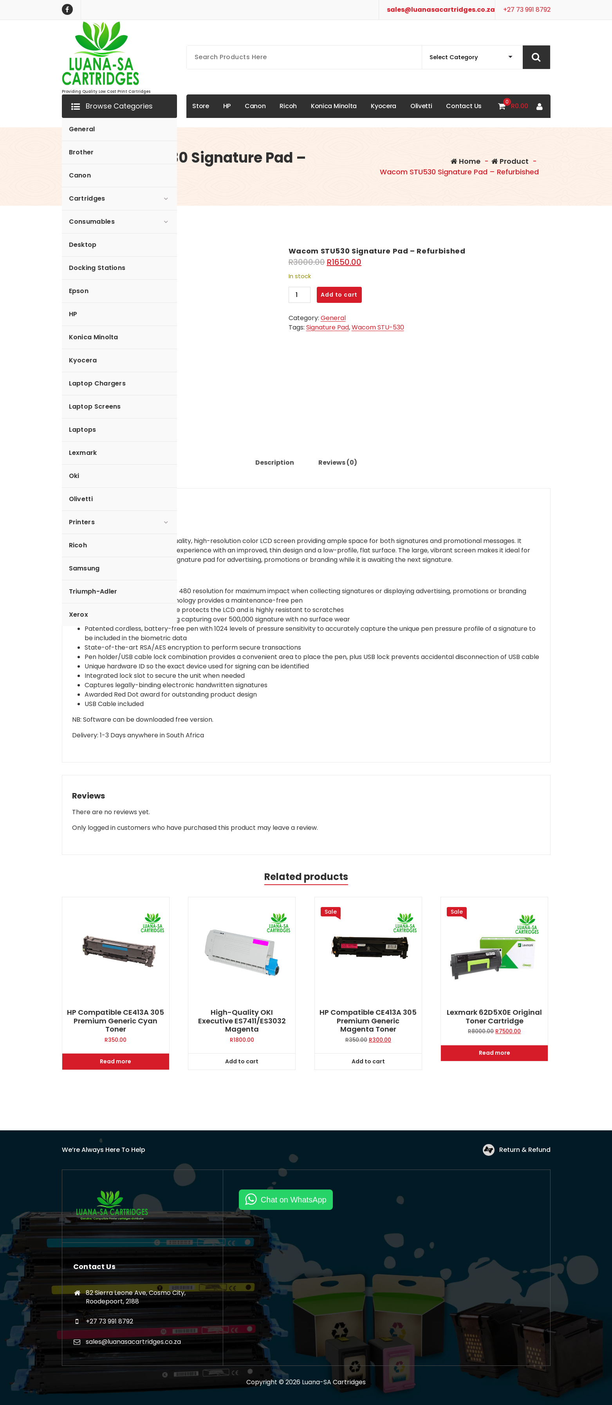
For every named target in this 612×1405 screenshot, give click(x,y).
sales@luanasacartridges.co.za (441, 9)
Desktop (83, 244)
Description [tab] (274, 462)
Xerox (78, 614)
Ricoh (78, 545)
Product (510, 161)
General (82, 129)
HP (73, 314)
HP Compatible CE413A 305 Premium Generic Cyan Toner (115, 1021)
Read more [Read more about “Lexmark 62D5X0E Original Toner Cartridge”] (494, 1053)
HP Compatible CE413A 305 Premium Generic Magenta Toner (368, 1021)
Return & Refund (525, 1149)
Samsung (84, 568)
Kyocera (83, 360)
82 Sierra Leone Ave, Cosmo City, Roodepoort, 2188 (136, 1297)
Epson (79, 290)
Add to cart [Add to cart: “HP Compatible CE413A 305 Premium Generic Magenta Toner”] (368, 1061)
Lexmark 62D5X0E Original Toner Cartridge (494, 1016)
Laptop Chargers (97, 383)
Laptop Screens (95, 406)
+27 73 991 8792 (527, 9)
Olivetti (81, 498)
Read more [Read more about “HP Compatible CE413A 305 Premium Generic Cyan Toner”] (115, 1061)
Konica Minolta (93, 337)
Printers (82, 522)
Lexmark (83, 452)
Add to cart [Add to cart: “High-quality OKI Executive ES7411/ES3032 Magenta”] (241, 1061)
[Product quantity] (300, 295)
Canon (80, 175)
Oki (74, 475)
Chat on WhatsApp (294, 1199)
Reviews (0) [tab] (337, 462)
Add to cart (339, 295)
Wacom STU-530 (378, 327)
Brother (81, 152)
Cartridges (87, 198)
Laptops (82, 429)
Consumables (92, 221)
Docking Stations (97, 267)
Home (465, 161)
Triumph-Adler (93, 591)
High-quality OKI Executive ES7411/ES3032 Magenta (242, 1021)
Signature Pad (327, 327)
